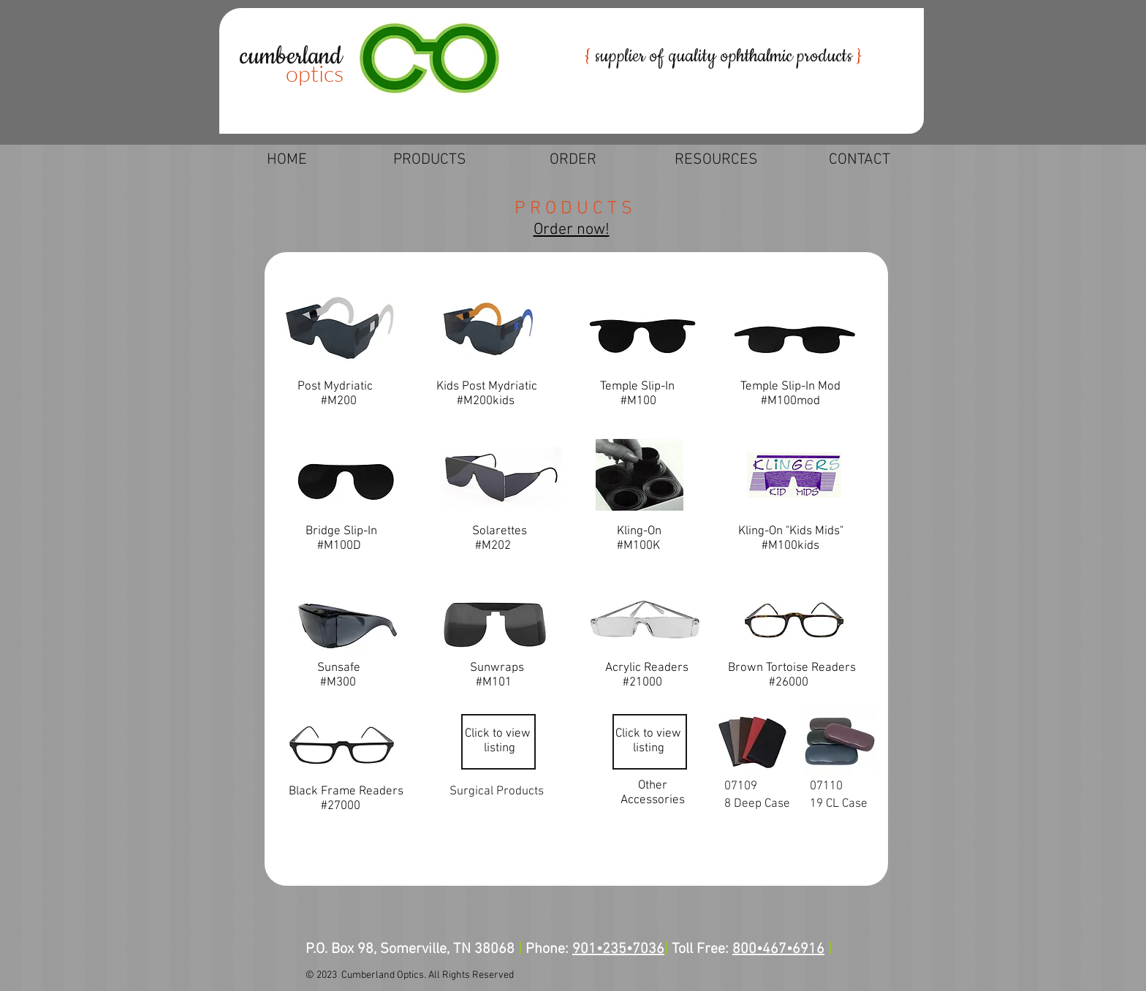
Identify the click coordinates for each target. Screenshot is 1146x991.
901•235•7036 (618, 949)
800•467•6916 (778, 949)
